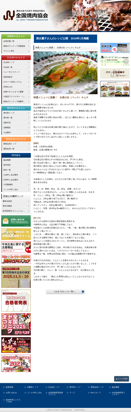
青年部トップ (8, 113)
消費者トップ (32, 387)
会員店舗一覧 (8, 41)
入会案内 (7, 132)
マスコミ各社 (8, 51)
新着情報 (9, 387)
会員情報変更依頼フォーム (55, 394)
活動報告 (7, 127)
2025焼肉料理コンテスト (118, 394)
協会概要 (7, 160)
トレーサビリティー (11, 72)
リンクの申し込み (10, 189)
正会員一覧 (8, 67)
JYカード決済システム (12, 82)
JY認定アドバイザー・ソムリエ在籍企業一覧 (17, 96)
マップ (72, 393)
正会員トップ (8, 62)
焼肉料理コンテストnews (13, 401)
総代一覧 (7, 170)
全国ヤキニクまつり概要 (13, 92)
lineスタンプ (96, 393)
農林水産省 (7, 201)
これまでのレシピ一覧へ (64, 291)
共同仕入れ (8, 87)
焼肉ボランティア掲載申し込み (16, 101)
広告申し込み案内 (10, 180)
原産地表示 (8, 77)
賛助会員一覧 (8, 149)
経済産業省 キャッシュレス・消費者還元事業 (17, 211)
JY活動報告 (8, 184)
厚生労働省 (7, 206)
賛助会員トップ (9, 144)
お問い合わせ (11, 393)
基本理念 (7, 165)
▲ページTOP (122, 379)
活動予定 (7, 123)
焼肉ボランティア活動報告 (14, 46)
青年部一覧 (8, 118)
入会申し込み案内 (10, 175)
